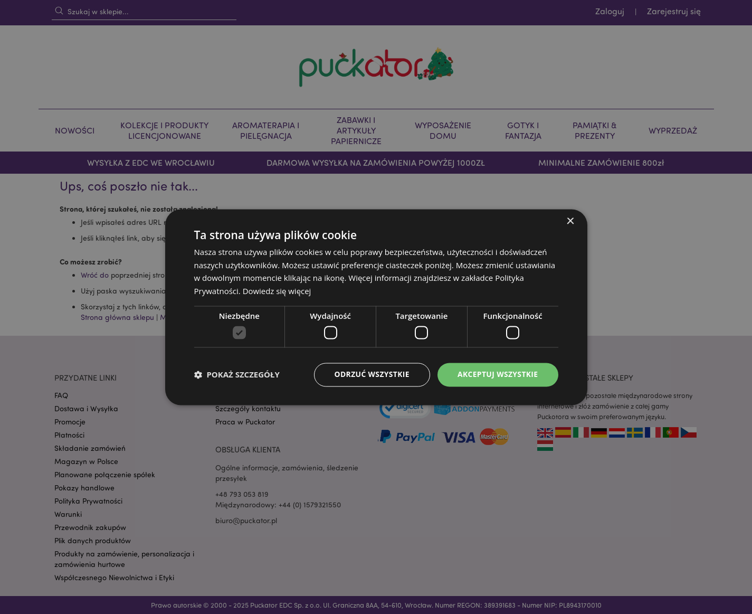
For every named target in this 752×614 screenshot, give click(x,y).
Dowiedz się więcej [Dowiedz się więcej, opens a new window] (277, 291)
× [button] (570, 221)
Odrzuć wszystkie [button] (370, 375)
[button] (237, 375)
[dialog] (376, 307)
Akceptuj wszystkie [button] (497, 375)
